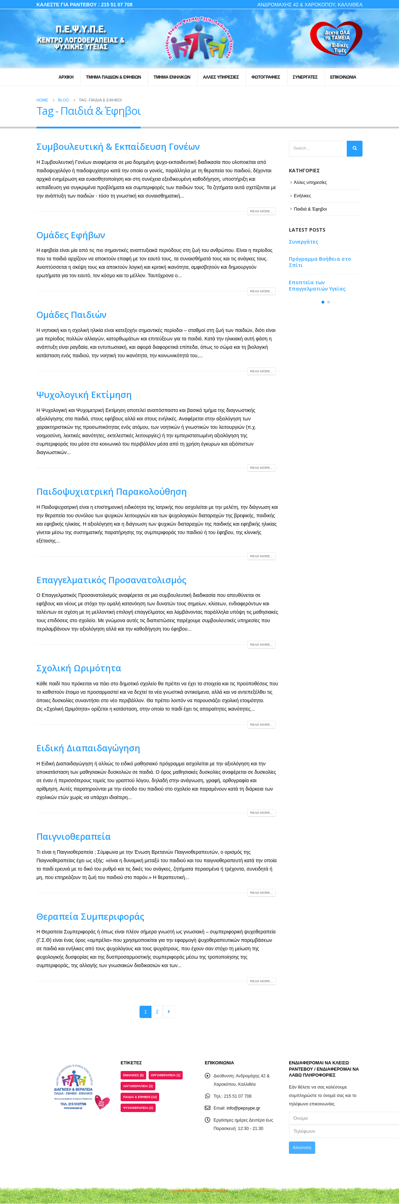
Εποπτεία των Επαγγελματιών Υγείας (317, 286)
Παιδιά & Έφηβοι (311, 209)
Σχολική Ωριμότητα (78, 668)
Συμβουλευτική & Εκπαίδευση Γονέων (118, 146)
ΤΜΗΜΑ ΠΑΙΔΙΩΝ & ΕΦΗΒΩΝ (113, 77)
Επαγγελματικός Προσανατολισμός (111, 580)
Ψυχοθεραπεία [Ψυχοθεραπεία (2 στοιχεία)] (139, 1110)
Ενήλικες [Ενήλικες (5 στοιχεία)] (134, 1076)
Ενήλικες (302, 196)
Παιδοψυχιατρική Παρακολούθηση (111, 491)
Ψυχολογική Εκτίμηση (84, 394)
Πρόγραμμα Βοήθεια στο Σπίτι (320, 262)
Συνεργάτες (303, 242)
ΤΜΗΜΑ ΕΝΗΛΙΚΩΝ (172, 77)
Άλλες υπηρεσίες (311, 183)
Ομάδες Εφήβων (70, 235)
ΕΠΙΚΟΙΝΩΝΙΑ (343, 77)
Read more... (260, 211)
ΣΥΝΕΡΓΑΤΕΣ (305, 77)
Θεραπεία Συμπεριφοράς (90, 916)
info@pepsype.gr (244, 1108)
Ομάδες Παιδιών (71, 314)
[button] (323, 304)
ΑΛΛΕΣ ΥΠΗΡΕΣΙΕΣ (221, 77)
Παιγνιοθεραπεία (73, 836)
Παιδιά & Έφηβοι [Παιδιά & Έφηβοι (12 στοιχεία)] (141, 1098)
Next (169, 1012)
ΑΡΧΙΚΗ (66, 77)
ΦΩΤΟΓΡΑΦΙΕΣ (265, 77)
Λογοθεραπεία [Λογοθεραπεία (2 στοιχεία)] (139, 1087)
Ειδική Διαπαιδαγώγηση (88, 748)
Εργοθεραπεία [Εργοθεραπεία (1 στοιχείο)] (168, 1076)
